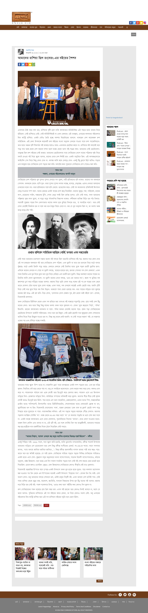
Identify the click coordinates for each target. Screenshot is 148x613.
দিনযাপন (131, 602)
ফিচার (66, 27)
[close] (134, 34)
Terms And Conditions (83, 606)
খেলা (72, 27)
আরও (100, 581)
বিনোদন (42, 27)
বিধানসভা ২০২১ (37, 505)
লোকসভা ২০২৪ (27, 505)
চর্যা (18, 27)
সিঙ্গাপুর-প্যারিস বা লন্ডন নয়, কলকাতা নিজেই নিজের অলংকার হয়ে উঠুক (23, 567)
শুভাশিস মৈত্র (30, 50)
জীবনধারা (94, 27)
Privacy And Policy (67, 606)
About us (56, 606)
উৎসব (79, 27)
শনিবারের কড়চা (110, 27)
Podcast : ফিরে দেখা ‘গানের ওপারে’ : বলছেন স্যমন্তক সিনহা (124, 146)
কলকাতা (24, 27)
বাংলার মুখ (33, 27)
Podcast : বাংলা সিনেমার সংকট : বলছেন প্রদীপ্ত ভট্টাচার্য (123, 155)
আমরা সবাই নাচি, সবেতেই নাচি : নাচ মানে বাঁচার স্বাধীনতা (46, 565)
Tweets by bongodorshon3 (114, 118)
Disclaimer (96, 606)
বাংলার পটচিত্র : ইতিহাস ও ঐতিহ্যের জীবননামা (123, 211)
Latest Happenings (44, 606)
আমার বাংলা (57, 27)
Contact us (106, 606)
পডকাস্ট (120, 27)
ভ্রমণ (49, 27)
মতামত (85, 27)
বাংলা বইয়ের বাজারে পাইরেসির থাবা (93, 564)
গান (101, 27)
